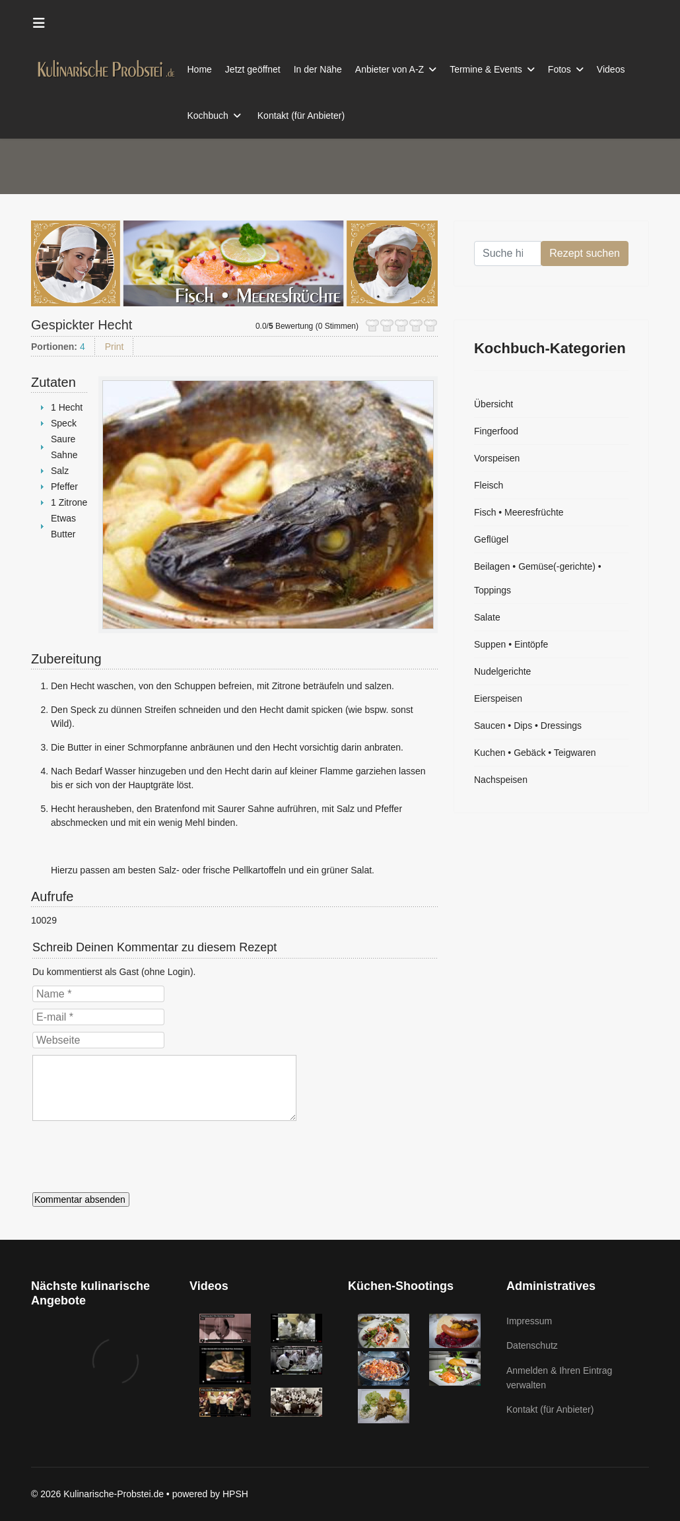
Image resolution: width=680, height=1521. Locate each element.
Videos (611, 69)
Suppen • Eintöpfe (511, 644)
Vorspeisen (497, 458)
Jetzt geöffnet (253, 69)
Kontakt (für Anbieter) (301, 115)
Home (199, 69)
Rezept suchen (584, 253)
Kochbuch (207, 115)
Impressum (529, 1321)
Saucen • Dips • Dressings (528, 725)
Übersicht (493, 404)
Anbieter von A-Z (389, 69)
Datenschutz (532, 1345)
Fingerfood (496, 431)
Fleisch (488, 485)
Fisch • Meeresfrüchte (519, 512)
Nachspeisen (500, 779)
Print (114, 346)
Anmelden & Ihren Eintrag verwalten (559, 1377)
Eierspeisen (498, 698)
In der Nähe (318, 69)
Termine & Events (486, 69)
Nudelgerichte (502, 671)
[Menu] (39, 23)
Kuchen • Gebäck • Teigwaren (535, 752)
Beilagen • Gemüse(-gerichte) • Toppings (537, 578)
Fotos (559, 69)
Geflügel (491, 539)
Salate (487, 617)
